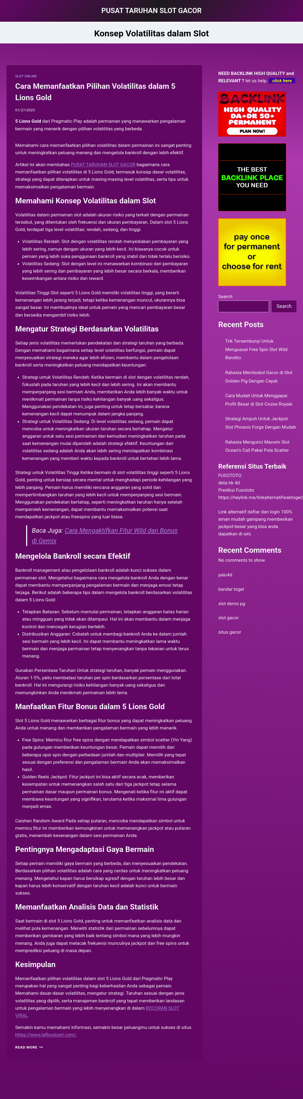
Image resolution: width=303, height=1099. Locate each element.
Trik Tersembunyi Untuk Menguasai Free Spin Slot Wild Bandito (256, 349)
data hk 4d (229, 482)
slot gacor (228, 617)
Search (225, 296)
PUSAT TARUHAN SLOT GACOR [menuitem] (103, 164)
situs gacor (229, 632)
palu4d (225, 574)
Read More (29, 1047)
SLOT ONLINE (26, 76)
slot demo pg (231, 603)
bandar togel (231, 589)
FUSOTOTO (229, 475)
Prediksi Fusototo (236, 490)
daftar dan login (264, 511)
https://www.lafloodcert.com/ (45, 1034)
